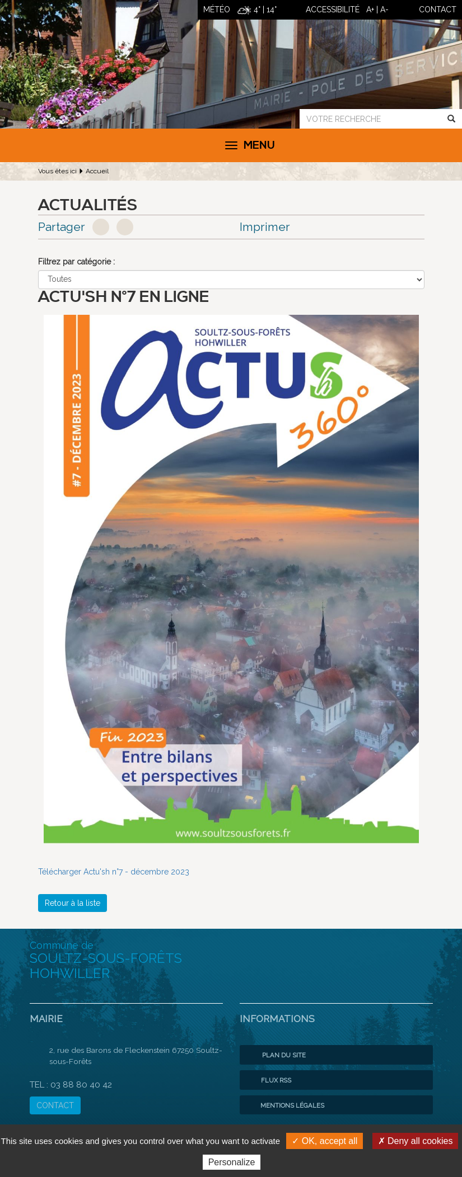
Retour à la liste (72, 903)
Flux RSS (268, 1080)
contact (437, 9)
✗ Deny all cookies (415, 1141)
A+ (370, 9)
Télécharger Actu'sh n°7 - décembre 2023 (113, 871)
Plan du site (275, 1055)
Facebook (100, 227)
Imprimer (265, 227)
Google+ (124, 227)
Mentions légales (284, 1105)
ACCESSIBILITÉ (333, 9)
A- (384, 9)
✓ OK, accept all (324, 1141)
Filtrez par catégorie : (76, 261)
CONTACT (55, 1105)
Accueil (97, 171)
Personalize (231, 1162)
